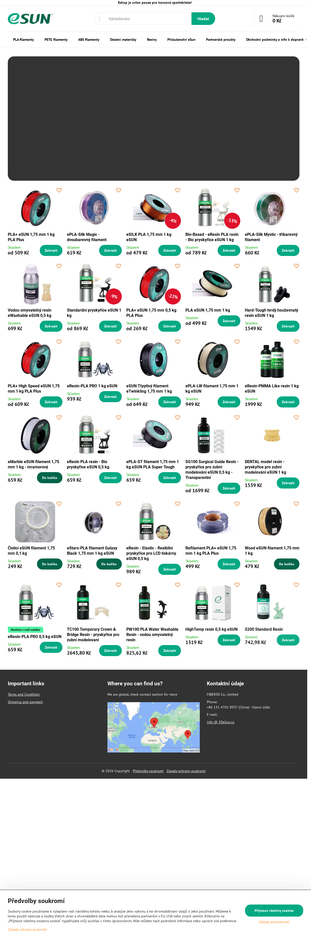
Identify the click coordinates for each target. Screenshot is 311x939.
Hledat (203, 18)
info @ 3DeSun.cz (220, 722)
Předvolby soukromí (148, 771)
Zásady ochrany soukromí (186, 771)
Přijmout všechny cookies (274, 910)
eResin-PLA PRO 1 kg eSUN (92, 386)
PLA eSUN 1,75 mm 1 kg (207, 310)
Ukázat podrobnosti (274, 922)
